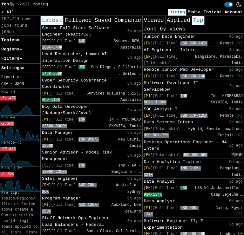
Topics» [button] (10, 40)
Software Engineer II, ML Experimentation (175, 224)
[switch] (228, 4)
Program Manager (61, 198)
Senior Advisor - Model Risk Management (77, 155)
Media (194, 12)
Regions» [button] (11, 49)
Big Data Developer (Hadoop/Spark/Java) (66, 109)
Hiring (177, 12)
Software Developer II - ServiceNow (174, 86)
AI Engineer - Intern (170, 50)
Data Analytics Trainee (172, 162)
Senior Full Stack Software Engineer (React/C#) (75, 31)
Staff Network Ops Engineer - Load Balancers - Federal (78, 221)
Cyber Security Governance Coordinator (74, 83)
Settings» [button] (12, 68)
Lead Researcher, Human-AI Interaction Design (74, 57)
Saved (103, 20)
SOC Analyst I (161, 109)
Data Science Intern (168, 122)
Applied (178, 20)
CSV (4, 84)
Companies (129, 20)
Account (234, 12)
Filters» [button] (11, 58)
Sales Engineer (60, 178)
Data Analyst (159, 181)
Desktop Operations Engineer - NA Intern (185, 145)
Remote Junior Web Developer (179, 69)
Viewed (154, 20)
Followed (78, 20)
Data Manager (57, 132)
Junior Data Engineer (170, 36)
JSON (19, 84)
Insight (213, 12)
